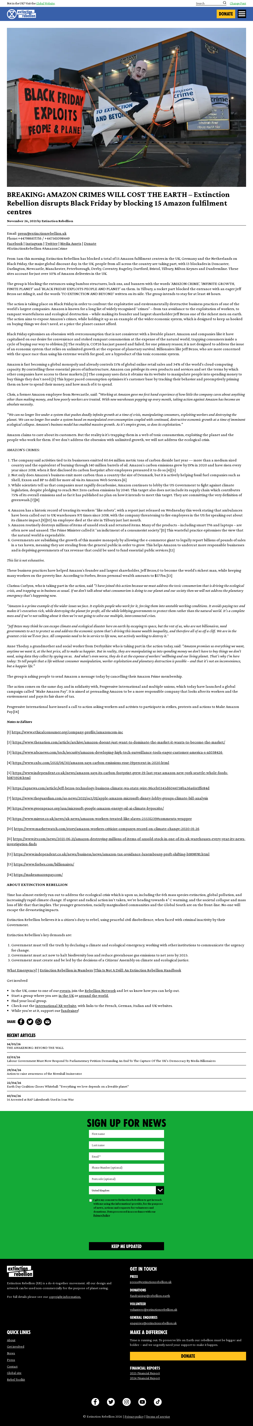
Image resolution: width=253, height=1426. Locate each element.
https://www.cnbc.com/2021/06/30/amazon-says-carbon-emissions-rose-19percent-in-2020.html (90, 762)
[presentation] (126, 1229)
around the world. (94, 995)
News (11, 1353)
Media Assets (70, 243)
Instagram (33, 243)
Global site (14, 1373)
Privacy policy (134, 1416)
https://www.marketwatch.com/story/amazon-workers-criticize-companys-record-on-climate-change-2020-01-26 (106, 828)
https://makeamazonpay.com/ (38, 874)
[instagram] (126, 1402)
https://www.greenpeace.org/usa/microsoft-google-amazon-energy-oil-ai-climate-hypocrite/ (88, 808)
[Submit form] (126, 1246)
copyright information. (65, 1297)
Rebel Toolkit (16, 1379)
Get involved (15, 1346)
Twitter (51, 243)
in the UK (66, 995)
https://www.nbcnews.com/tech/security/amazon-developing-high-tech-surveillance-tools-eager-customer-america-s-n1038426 (117, 752)
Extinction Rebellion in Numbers (66, 970)
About (11, 1340)
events (65, 990)
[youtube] (142, 1402)
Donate (226, 14)
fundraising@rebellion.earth (150, 1296)
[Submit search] (224, 2)
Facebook (15, 243)
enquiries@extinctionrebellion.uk (153, 1323)
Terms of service (158, 1416)
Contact (12, 1366)
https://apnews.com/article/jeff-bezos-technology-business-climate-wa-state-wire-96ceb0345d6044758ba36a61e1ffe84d (111, 788)
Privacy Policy (101, 1215)
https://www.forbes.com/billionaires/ (44, 864)
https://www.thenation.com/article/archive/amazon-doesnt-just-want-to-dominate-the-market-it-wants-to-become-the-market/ (118, 742)
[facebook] (21, 1021)
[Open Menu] (242, 14)
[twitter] (30, 1021)
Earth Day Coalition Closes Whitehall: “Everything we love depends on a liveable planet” (126, 1084)
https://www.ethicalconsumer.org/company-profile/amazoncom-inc (67, 732)
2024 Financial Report (145, 1378)
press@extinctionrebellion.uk (42, 233)
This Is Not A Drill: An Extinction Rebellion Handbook (138, 970)
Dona (88, 243)
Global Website (45, 3)
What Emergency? (22, 970)
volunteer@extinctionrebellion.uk (153, 1309)
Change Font (238, 3)
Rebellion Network (100, 990)
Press (11, 1360)
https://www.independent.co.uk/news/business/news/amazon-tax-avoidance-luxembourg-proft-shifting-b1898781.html (112, 854)
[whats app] (38, 1021)
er (76, 1010)
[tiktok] (157, 1402)
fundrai (67, 1010)
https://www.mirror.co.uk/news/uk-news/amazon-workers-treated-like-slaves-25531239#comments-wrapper (102, 818)
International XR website (55, 1005)
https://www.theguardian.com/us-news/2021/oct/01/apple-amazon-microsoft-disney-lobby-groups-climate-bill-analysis (110, 798)
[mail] (47, 1021)
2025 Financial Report (145, 1373)
